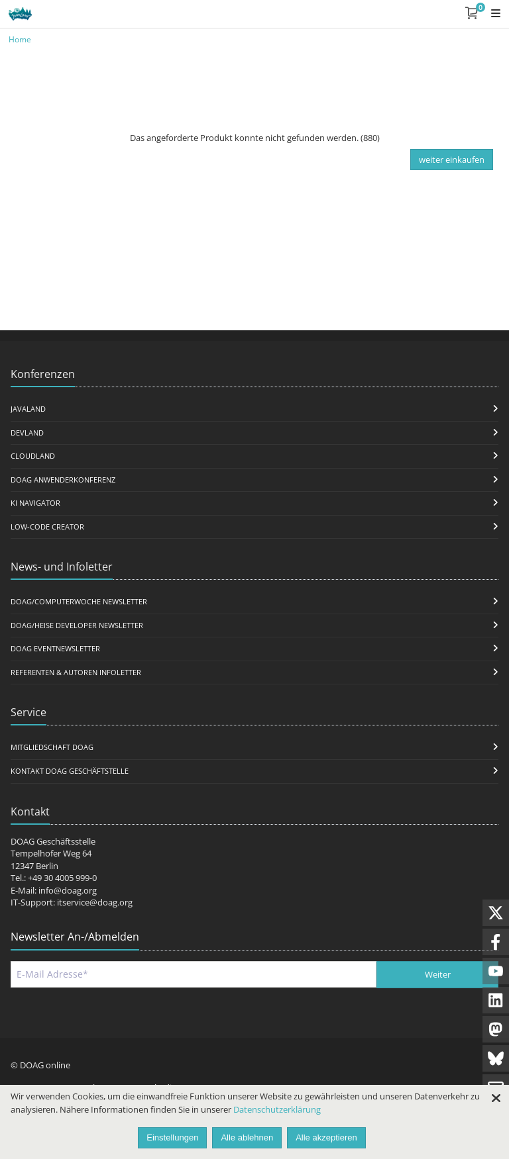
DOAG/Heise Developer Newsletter (77, 625)
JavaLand (28, 409)
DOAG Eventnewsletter (55, 648)
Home (20, 39)
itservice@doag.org (95, 902)
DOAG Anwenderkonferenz (63, 480)
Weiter (438, 974)
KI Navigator (35, 503)
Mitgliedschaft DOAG (52, 747)
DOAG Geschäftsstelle (53, 841)
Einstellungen (172, 1137)
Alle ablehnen (247, 1137)
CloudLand (33, 456)
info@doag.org (67, 890)
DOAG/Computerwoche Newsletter (79, 601)
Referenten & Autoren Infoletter (76, 672)
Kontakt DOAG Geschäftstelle (70, 771)
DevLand (27, 433)
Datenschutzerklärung (277, 1109)
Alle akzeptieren (326, 1137)
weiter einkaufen (451, 159)
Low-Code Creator (47, 527)
